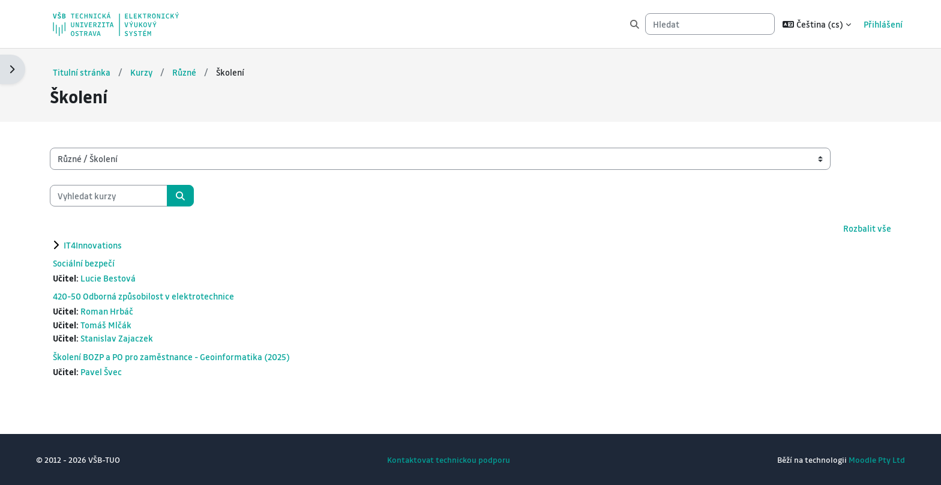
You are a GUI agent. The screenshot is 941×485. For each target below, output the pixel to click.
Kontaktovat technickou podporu (448, 459)
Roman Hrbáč (109, 311)
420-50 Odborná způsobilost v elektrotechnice (145, 296)
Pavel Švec (103, 371)
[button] (817, 24)
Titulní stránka (84, 71)
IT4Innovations (95, 244)
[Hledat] (710, 24)
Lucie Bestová (110, 277)
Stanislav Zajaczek (119, 338)
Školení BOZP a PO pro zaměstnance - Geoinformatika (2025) (173, 356)
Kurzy (144, 71)
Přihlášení (883, 24)
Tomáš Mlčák (108, 324)
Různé (187, 71)
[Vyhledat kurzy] (111, 195)
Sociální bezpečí (86, 262)
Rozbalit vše (865, 228)
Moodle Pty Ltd (874, 459)
